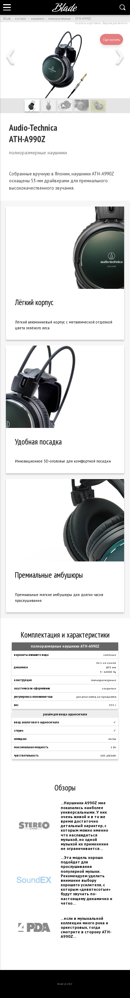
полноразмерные (59, 18)
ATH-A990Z (83, 18)
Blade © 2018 (65, 984)
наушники (37, 18)
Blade (7, 18)
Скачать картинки (88, 23)
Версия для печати (115, 23)
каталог (20, 18)
